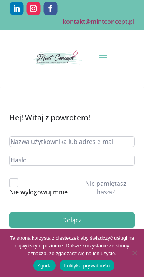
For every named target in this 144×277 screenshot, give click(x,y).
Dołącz (72, 220)
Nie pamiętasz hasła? (105, 187)
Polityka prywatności (87, 266)
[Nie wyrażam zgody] (134, 253)
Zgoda (44, 266)
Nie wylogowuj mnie (38, 192)
